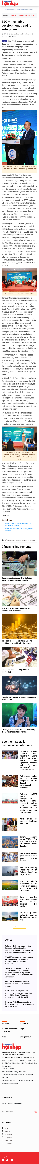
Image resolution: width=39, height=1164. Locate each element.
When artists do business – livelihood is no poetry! (29, 821)
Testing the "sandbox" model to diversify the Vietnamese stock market (18, 730)
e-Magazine (9, 1141)
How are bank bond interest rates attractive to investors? (16, 609)
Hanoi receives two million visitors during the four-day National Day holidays (29, 901)
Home (5, 15)
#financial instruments (13, 540)
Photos (7, 1131)
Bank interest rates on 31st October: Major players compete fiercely (17, 579)
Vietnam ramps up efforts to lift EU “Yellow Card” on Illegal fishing (29, 871)
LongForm (8, 1138)
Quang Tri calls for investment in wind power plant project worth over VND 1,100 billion (29, 886)
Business (5, 1023)
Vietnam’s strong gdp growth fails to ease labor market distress (29, 856)
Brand (4, 1037)
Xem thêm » (19, 927)
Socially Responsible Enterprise (22, 15)
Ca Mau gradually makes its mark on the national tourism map (29, 916)
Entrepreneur (25, 1037)
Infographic (9, 1135)
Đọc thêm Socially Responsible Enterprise (17, 743)
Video (7, 1128)
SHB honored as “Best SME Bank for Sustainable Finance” (18, 524)
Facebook (8, 1144)
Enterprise (24, 1023)
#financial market (28, 540)
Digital (22, 1029)
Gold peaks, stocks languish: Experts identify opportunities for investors (17, 642)
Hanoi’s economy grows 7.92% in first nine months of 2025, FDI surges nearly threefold (29, 841)
